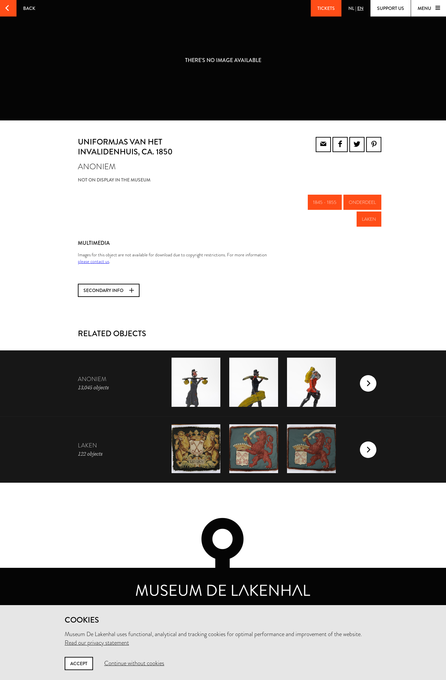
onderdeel (362, 202)
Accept (78, 663)
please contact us (93, 261)
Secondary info (108, 290)
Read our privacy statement (97, 642)
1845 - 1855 (324, 202)
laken (369, 219)
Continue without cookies (134, 663)
